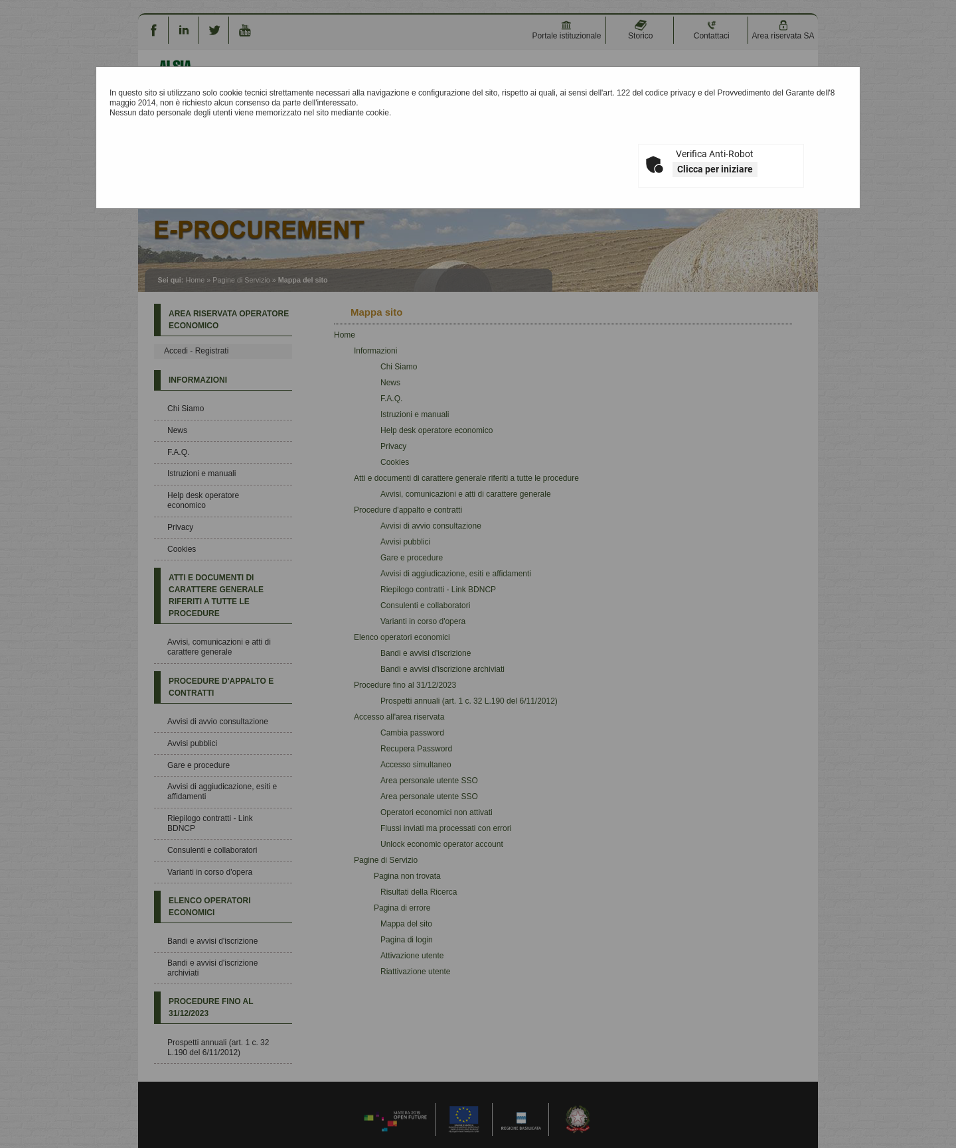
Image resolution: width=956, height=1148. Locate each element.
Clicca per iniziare (715, 169)
